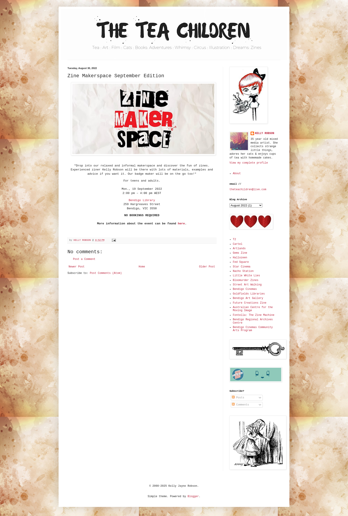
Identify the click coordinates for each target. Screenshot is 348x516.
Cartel (237, 244)
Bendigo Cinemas (245, 289)
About (237, 173)
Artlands (239, 248)
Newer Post (77, 266)
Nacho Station (243, 271)
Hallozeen (240, 257)
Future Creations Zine (249, 302)
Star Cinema (241, 266)
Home (142, 266)
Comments (240, 404)
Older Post (207, 266)
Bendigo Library (142, 200)
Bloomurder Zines (245, 280)
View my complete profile (248, 162)
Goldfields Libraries (249, 293)
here (181, 223)
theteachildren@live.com (247, 189)
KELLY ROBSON (264, 133)
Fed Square (241, 262)
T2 (234, 239)
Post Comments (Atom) (106, 273)
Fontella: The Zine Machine (253, 315)
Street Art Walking (247, 284)
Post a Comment (84, 259)
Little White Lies (246, 275)
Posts (238, 397)
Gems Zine (240, 253)
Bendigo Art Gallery (248, 298)
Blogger (193, 496)
